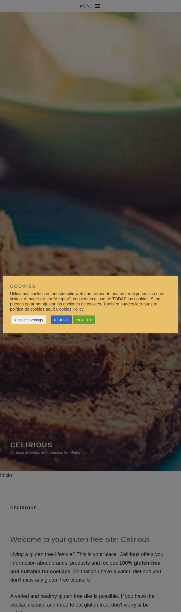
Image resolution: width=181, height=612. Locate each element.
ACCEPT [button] (84, 320)
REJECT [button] (61, 320)
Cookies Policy (69, 309)
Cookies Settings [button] (29, 320)
